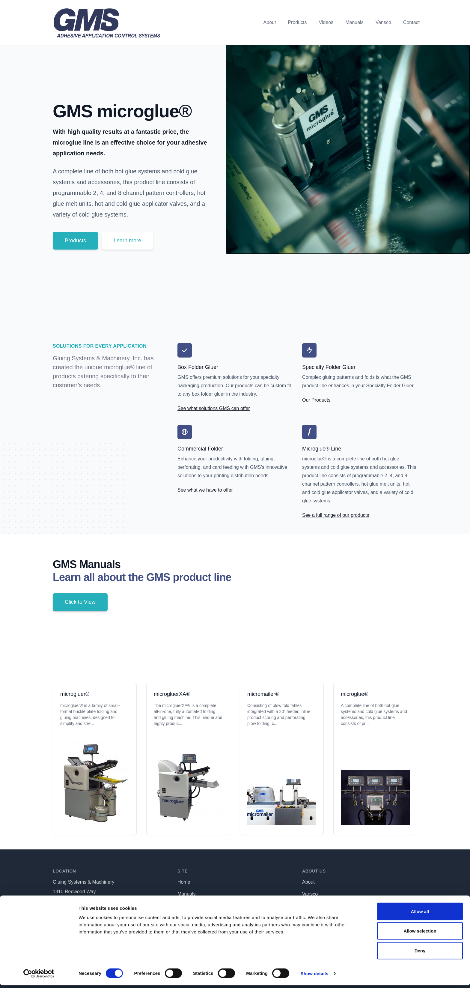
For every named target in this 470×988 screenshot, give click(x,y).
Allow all (420, 914)
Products (297, 22)
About (269, 22)
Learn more (127, 241)
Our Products (316, 400)
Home (183, 882)
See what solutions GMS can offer (213, 408)
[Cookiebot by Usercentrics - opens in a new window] (39, 976)
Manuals (354, 22)
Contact (411, 22)
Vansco (383, 22)
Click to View (80, 602)
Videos (326, 22)
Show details (315, 976)
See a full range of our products (335, 515)
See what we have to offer (205, 490)
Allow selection (419, 933)
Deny (420, 953)
